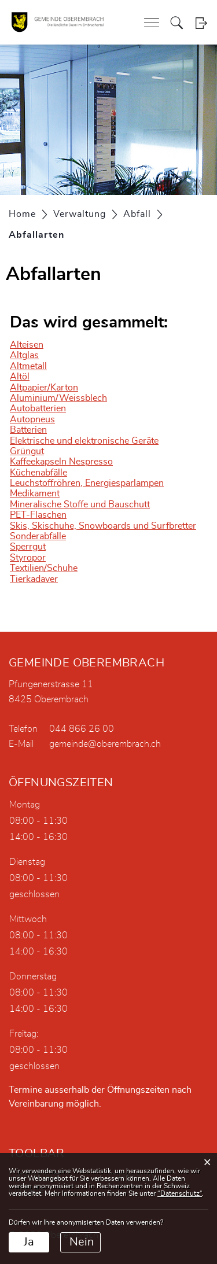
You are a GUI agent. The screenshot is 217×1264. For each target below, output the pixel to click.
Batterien (28, 429)
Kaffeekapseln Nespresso (61, 461)
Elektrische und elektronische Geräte (84, 440)
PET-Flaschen (38, 514)
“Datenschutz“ (179, 1193)
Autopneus (32, 419)
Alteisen (26, 344)
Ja (29, 1242)
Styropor (28, 557)
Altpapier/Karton (44, 387)
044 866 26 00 (81, 729)
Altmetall (28, 366)
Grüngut (27, 451)
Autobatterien (38, 408)
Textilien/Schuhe (44, 568)
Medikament (35, 493)
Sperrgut (28, 546)
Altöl (20, 376)
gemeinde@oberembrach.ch (105, 744)
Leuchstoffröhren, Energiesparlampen (87, 483)
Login (201, 23)
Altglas (24, 355)
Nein (81, 1242)
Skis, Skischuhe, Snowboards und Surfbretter (103, 525)
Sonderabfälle (38, 536)
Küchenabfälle (38, 472)
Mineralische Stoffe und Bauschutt (80, 504)
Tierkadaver (34, 579)
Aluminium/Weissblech (58, 398)
